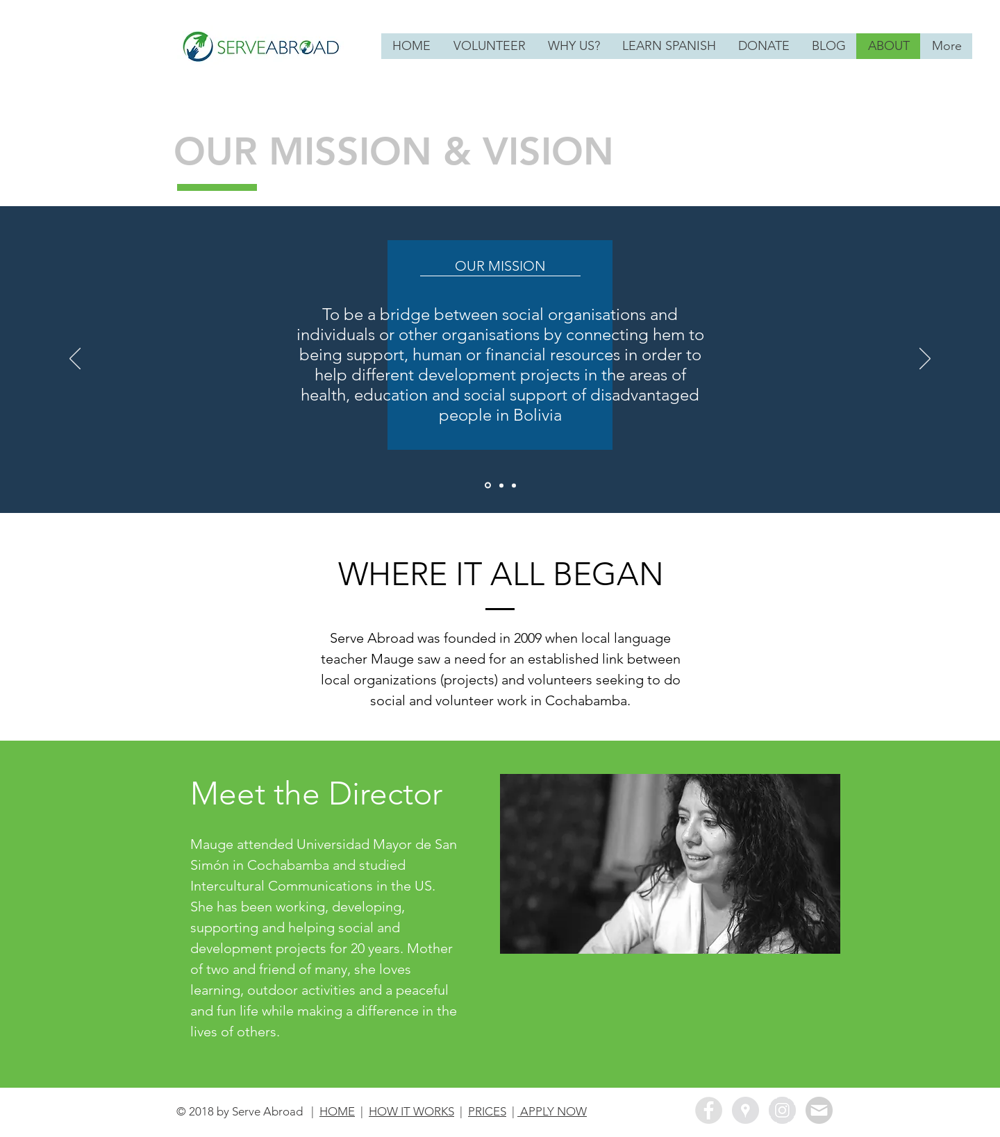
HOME (337, 1111)
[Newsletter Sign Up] (819, 1110)
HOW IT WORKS (411, 1111)
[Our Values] (514, 485)
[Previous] (75, 359)
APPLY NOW (552, 1111)
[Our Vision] (501, 485)
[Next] (925, 359)
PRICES (487, 1111)
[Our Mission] (488, 485)
